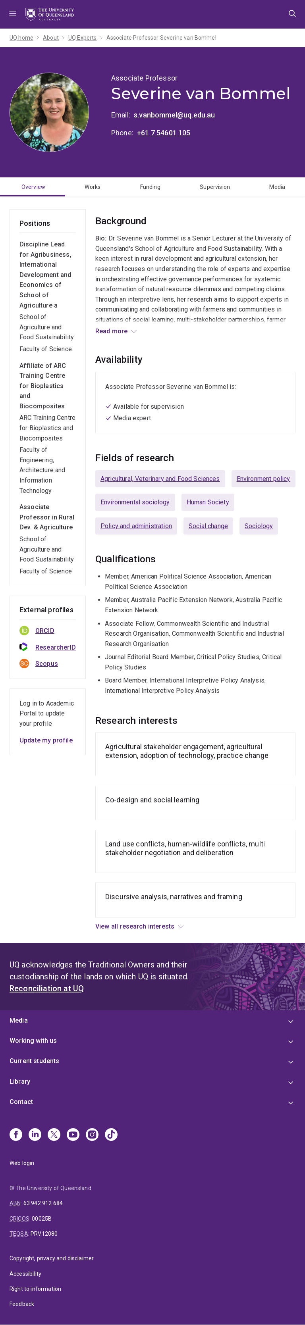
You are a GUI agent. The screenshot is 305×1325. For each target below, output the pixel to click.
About (51, 38)
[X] (54, 1135)
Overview (33, 187)
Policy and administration (136, 526)
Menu (12, 14)
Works (92, 187)
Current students (35, 1061)
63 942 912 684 (43, 1203)
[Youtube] (73, 1135)
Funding (150, 187)
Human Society (208, 502)
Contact (21, 1102)
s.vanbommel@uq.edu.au (174, 115)
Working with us (33, 1040)
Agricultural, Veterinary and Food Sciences (160, 479)
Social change (208, 526)
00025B (42, 1218)
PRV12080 (44, 1234)
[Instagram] (92, 1135)
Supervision (215, 187)
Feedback (22, 1304)
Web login (22, 1163)
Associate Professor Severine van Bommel (161, 38)
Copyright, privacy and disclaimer (52, 1258)
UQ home (21, 38)
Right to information (35, 1289)
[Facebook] (16, 1135)
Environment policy (263, 479)
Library (20, 1081)
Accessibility (25, 1274)
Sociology (259, 526)
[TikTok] (111, 1135)
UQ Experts (82, 38)
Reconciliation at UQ (47, 988)
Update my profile (46, 740)
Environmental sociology (135, 502)
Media (277, 187)
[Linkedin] (35, 1135)
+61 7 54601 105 (163, 133)
